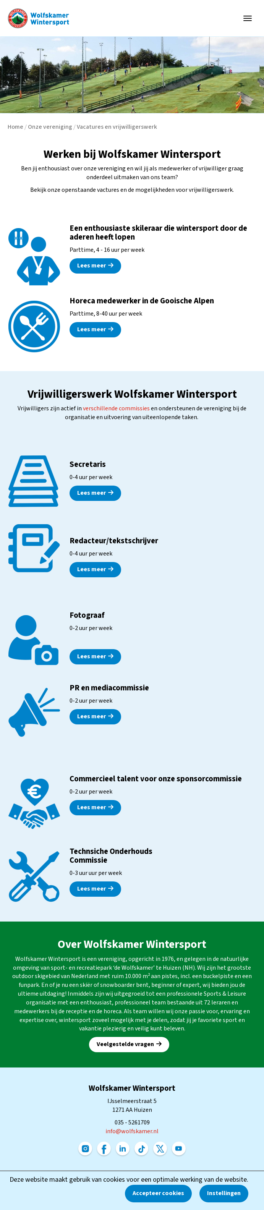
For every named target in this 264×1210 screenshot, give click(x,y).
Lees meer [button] (95, 265)
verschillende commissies (116, 408)
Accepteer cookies (158, 1193)
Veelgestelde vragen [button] (129, 1044)
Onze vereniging (50, 127)
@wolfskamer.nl (132, 1131)
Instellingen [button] (224, 1193)
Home (15, 127)
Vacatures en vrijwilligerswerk (117, 127)
